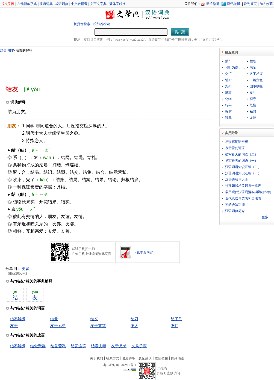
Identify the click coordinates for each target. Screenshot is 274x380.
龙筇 (253, 118)
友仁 (174, 325)
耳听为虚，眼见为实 (240, 67)
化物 (228, 99)
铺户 (228, 80)
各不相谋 (256, 74)
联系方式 (112, 358)
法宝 (253, 67)
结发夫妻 (98, 346)
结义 (94, 319)
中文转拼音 (79, 4)
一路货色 (256, 80)
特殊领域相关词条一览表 (243, 186)
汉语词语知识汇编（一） (243, 173)
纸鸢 (228, 93)
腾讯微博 (233, 4)
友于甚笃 (98, 325)
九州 (228, 86)
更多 (26, 268)
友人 (134, 325)
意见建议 (145, 358)
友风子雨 (139, 346)
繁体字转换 (117, 4)
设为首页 (250, 4)
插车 (228, 61)
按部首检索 (101, 24)
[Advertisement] (100, 66)
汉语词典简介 (235, 211)
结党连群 (78, 346)
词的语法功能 (235, 205)
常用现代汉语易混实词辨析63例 (248, 192)
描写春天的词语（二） (241, 154)
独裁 (228, 118)
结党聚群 (38, 346)
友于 (14, 325)
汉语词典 (46, 4)
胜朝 (253, 61)
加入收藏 (266, 4)
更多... (266, 217)
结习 (134, 319)
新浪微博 (212, 4)
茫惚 (253, 105)
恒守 (253, 99)
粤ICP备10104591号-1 (119, 365)
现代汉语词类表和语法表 (243, 198)
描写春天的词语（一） (241, 161)
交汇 (228, 74)
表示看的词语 (235, 148)
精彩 (253, 111)
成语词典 (61, 4)
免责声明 (128, 358)
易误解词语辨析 (236, 142)
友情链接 (161, 358)
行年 (228, 105)
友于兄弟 (58, 325)
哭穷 (228, 111)
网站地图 (177, 358)
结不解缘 (17, 319)
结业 (54, 319)
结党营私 (58, 346)
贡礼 (253, 93)
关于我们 (96, 358)
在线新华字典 (27, 4)
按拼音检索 (82, 24)
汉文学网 (7, 4)
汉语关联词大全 (236, 179)
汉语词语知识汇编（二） (243, 167)
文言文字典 (98, 4)
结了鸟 (176, 319)
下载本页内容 (143, 252)
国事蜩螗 (256, 86)
